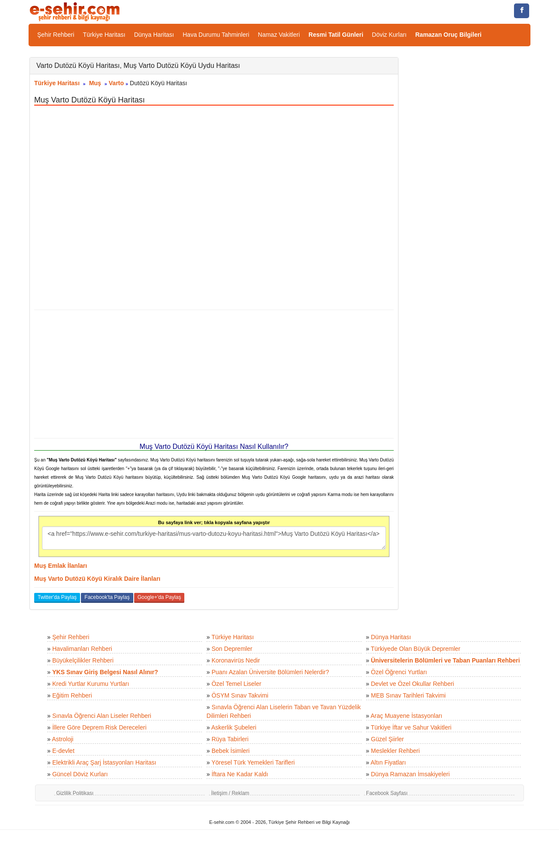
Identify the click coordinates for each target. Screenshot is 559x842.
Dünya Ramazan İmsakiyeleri (410, 774)
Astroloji (63, 739)
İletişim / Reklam (230, 793)
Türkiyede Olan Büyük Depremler (415, 648)
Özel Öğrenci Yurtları (399, 672)
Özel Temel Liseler (236, 683)
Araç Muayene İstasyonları (406, 715)
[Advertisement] (214, 374)
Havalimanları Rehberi (82, 648)
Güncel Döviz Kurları (80, 774)
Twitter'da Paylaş (57, 597)
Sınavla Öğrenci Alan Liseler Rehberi (101, 715)
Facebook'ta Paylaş (106, 597)
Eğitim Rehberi (72, 695)
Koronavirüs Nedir (236, 660)
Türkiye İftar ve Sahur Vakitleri (411, 727)
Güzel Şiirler (387, 739)
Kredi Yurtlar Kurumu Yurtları (90, 683)
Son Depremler (232, 648)
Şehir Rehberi (55, 34)
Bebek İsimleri (231, 750)
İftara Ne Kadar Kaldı (240, 774)
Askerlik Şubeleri (233, 727)
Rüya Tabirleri (230, 739)
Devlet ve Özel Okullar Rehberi (412, 683)
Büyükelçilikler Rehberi (83, 660)
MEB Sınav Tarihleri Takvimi (408, 695)
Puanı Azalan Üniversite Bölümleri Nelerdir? (270, 672)
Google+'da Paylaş (159, 597)
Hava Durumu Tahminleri (216, 34)
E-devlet (63, 750)
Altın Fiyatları (388, 762)
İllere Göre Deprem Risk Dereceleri (99, 727)
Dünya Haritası (154, 34)
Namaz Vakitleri (279, 34)
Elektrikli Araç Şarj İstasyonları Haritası (104, 762)
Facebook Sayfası (387, 793)
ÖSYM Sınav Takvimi (240, 695)
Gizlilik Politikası (74, 793)
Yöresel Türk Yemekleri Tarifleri (253, 762)
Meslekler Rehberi (395, 750)
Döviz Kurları (389, 34)
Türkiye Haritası (104, 34)
